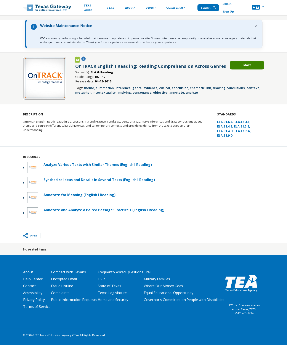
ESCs (102, 279)
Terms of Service (36, 306)
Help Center (33, 279)
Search (208, 7)
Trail (147, 272)
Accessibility (32, 292)
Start (247, 65)
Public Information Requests (74, 299)
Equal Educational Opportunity (168, 292)
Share (33, 235)
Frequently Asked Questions (120, 272)
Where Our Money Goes (163, 286)
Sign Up (228, 11)
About (28, 272)
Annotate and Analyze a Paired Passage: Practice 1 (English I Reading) (103, 210)
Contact (29, 286)
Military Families (157, 279)
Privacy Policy (34, 299)
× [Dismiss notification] (256, 26)
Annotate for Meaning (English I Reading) (79, 194)
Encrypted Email (64, 279)
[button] (258, 8)
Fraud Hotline (62, 286)
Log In (227, 3)
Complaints (60, 292)
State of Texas (109, 286)
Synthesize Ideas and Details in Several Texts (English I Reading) (99, 179)
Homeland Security (113, 299)
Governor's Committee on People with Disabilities (184, 299)
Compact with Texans (68, 272)
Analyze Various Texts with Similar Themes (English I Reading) (97, 164)
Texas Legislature (112, 292)
